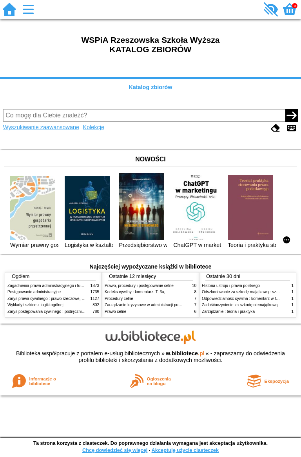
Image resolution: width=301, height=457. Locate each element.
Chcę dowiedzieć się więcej (114, 450)
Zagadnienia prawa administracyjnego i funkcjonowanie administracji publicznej (76, 285)
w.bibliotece (185, 353)
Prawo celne (115, 311)
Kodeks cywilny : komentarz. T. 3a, (135, 292)
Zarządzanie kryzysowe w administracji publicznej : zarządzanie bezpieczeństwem (176, 305)
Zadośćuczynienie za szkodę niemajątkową (239, 305)
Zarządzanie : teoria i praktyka (228, 311)
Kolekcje (93, 127)
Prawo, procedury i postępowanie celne (139, 285)
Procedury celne (119, 298)
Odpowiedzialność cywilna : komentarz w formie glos (248, 298)
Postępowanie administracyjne (34, 292)
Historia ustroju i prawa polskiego (231, 285)
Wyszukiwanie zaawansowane (41, 127)
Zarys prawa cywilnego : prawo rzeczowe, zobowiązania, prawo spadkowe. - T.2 (77, 298)
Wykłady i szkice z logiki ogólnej (35, 305)
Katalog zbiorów (150, 87)
